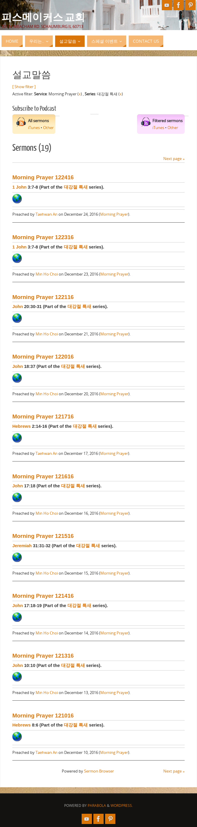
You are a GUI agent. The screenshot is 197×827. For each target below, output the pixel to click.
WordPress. (122, 805)
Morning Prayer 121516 (43, 536)
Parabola (97, 805)
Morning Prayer (114, 214)
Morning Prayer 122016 (43, 356)
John (17, 306)
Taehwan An (47, 214)
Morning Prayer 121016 (43, 715)
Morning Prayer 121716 (43, 416)
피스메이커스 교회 (43, 17)
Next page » (174, 158)
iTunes (34, 127)
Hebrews (21, 426)
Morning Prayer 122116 (43, 297)
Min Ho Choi (47, 274)
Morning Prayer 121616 (43, 476)
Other (48, 127)
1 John (19, 187)
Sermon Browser (99, 771)
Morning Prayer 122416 (43, 177)
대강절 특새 (76, 187)
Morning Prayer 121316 (43, 656)
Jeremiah (22, 545)
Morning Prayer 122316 (43, 237)
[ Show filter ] (24, 86)
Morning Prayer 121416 (43, 596)
